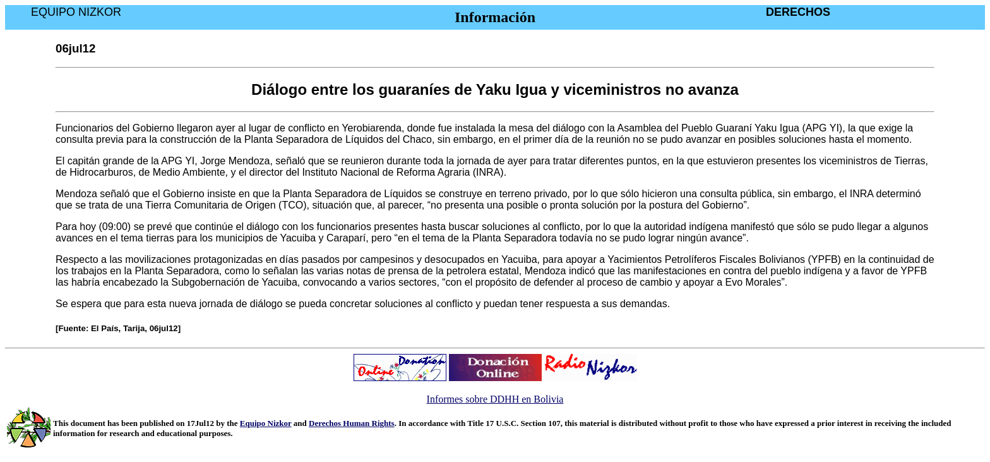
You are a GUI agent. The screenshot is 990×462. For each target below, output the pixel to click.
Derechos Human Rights (352, 423)
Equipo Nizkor (266, 423)
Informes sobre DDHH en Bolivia (495, 399)
